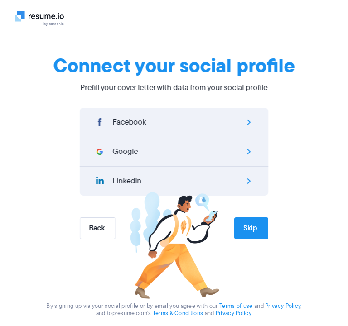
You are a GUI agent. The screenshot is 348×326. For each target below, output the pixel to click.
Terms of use (236, 306)
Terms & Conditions (178, 313)
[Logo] (42, 18)
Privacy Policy (282, 306)
